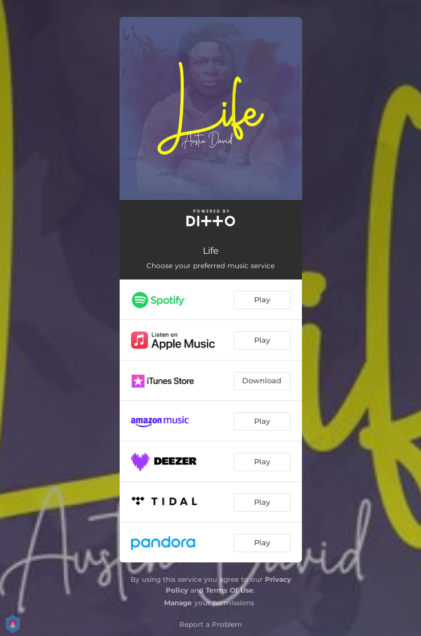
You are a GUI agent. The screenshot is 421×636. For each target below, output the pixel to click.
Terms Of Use (230, 590)
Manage (178, 602)
